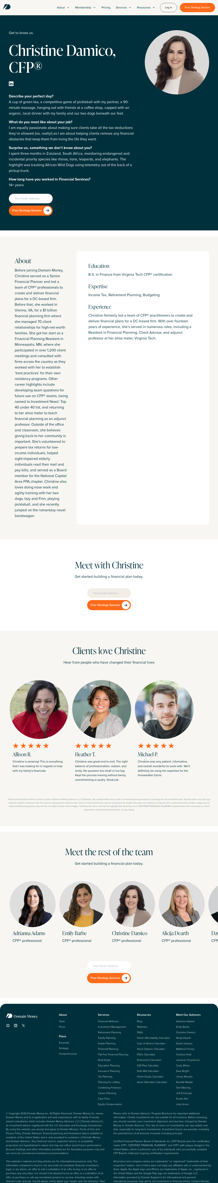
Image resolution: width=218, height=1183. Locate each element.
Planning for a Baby (109, 1058)
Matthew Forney (185, 1025)
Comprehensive (68, 1029)
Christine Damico (185, 1008)
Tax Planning (105, 1052)
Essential (64, 1018)
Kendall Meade (184, 1058)
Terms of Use (164, 1175)
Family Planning (107, 1014)
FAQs (140, 1008)
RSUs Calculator (146, 1030)
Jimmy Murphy (184, 1052)
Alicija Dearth (183, 1014)
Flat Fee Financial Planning (113, 1030)
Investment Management (112, 1003)
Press (62, 1003)
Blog (139, 997)
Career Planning (107, 1069)
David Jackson (184, 1019)
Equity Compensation (110, 1080)
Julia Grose (182, 1080)
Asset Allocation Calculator (152, 1058)
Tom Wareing (183, 1063)
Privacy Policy (145, 1175)
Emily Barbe (182, 1003)
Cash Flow (104, 1074)
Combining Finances (109, 1063)
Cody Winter (183, 1041)
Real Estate (104, 1036)
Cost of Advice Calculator (151, 1019)
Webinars (142, 1003)
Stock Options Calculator (151, 1025)
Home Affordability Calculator (153, 1014)
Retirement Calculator (149, 1036)
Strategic (64, 1024)
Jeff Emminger (184, 1069)
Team (62, 997)
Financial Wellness (108, 997)
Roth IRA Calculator (148, 1047)
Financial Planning (108, 1025)
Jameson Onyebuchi (188, 1036)
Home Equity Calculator (150, 1052)
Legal (178, 1175)
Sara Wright (182, 1047)
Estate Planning (106, 1019)
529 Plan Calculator (148, 1041)
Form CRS (206, 1175)
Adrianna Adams (185, 997)
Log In (130, 1175)
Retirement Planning (109, 1008)
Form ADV (191, 1175)
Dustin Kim (182, 1074)
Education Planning (109, 1041)
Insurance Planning (109, 1047)
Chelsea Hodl (183, 1030)
